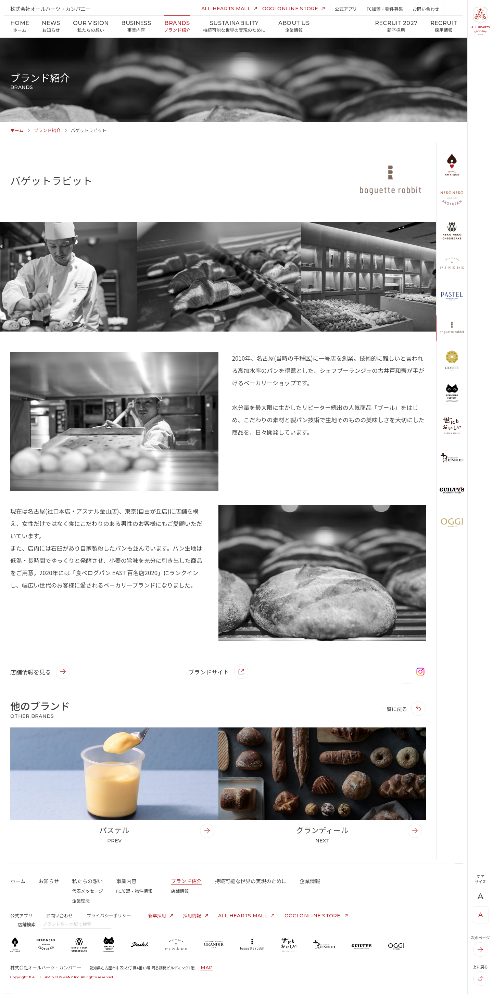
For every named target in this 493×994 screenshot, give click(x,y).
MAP (207, 968)
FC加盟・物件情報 (134, 891)
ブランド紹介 (47, 130)
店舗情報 (180, 891)
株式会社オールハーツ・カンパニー (50, 8)
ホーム (17, 130)
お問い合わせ (59, 915)
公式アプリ (21, 915)
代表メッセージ (87, 891)
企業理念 (81, 901)
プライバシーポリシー (109, 915)
